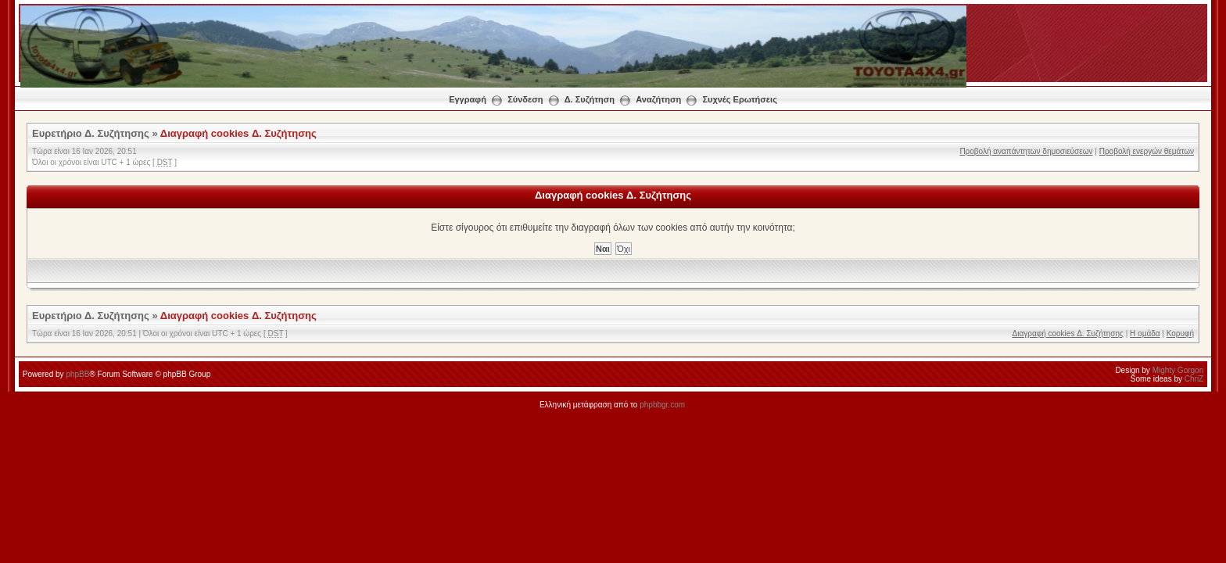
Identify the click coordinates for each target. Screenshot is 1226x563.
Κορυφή (1180, 333)
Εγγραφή (467, 99)
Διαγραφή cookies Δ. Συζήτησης (238, 133)
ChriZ (1194, 379)
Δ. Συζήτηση (590, 99)
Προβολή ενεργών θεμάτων (1146, 151)
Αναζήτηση (658, 99)
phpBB (77, 374)
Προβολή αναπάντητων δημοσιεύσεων (1025, 151)
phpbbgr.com (662, 404)
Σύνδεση (525, 99)
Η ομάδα (1145, 333)
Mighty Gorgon (1178, 370)
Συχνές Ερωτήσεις (739, 99)
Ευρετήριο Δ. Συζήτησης (90, 133)
